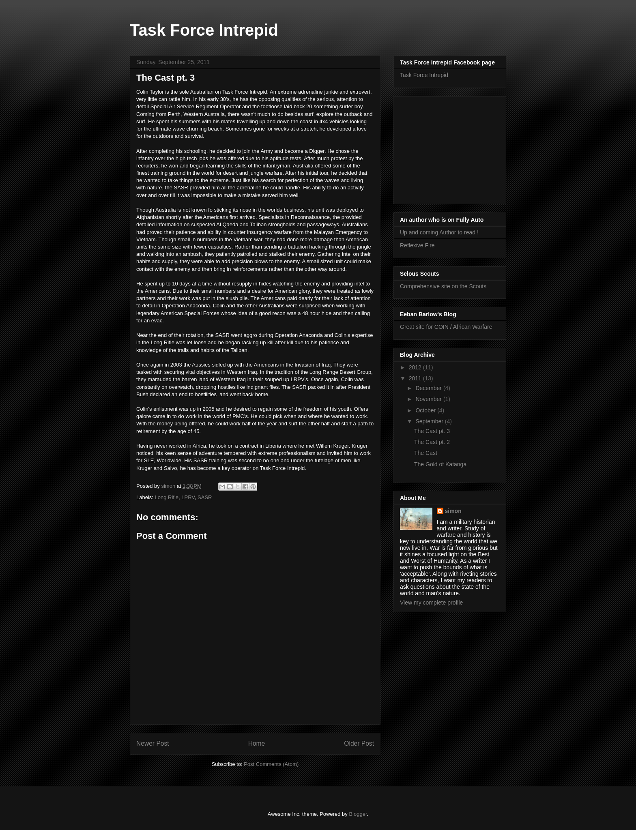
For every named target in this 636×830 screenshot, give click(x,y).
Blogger (358, 814)
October (426, 410)
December (429, 388)
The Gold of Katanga (440, 464)
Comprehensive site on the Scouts (443, 286)
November (429, 399)
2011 (416, 378)
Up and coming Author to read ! (439, 232)
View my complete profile (431, 602)
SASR (205, 497)
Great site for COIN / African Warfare (446, 327)
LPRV (188, 497)
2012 (416, 367)
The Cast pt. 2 (432, 442)
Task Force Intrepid (204, 30)
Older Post (359, 743)
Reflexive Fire (417, 245)
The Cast (425, 453)
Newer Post (152, 743)
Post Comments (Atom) (271, 764)
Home (256, 743)
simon (453, 511)
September (430, 421)
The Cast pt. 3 (432, 431)
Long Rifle (167, 497)
